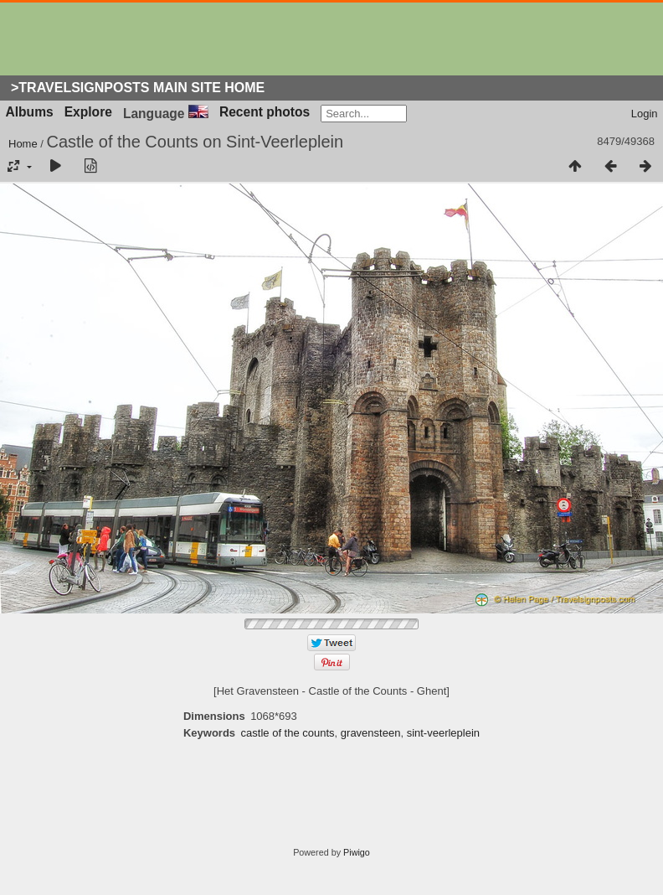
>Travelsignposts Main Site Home (138, 87)
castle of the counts (288, 733)
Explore (88, 112)
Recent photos (264, 112)
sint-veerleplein (443, 733)
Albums (30, 112)
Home (23, 143)
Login (644, 113)
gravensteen (371, 733)
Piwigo (356, 852)
